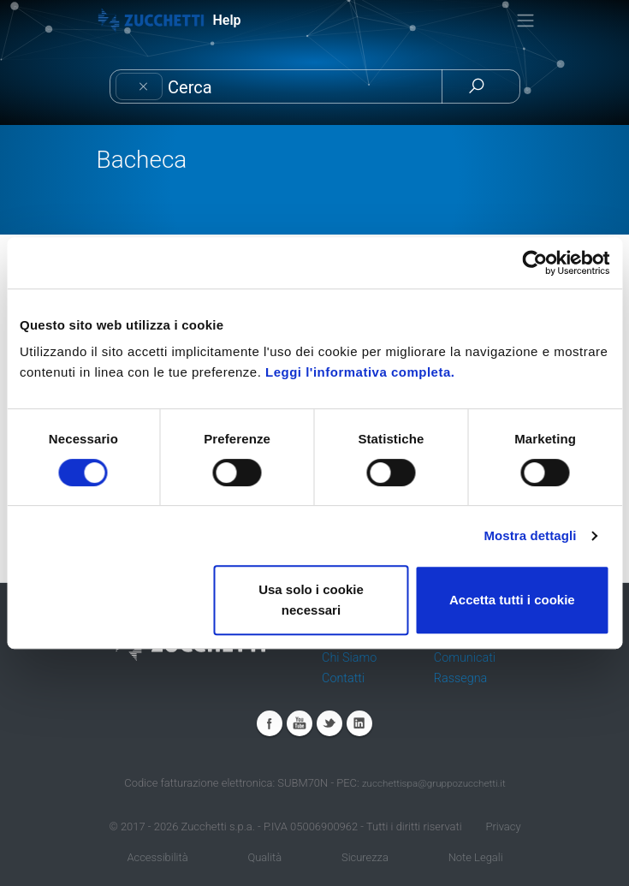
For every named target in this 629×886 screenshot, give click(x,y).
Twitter (329, 723)
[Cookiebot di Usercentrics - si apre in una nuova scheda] (534, 263)
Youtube (299, 723)
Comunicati (464, 658)
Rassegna (460, 678)
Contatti (343, 678)
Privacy (502, 826)
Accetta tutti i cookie (512, 599)
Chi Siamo (349, 658)
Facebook (269, 723)
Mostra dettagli (530, 535)
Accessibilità (157, 857)
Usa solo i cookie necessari (311, 599)
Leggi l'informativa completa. (359, 372)
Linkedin (359, 723)
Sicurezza (365, 857)
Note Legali (475, 857)
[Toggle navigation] (525, 20)
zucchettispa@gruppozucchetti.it (434, 783)
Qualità (264, 857)
